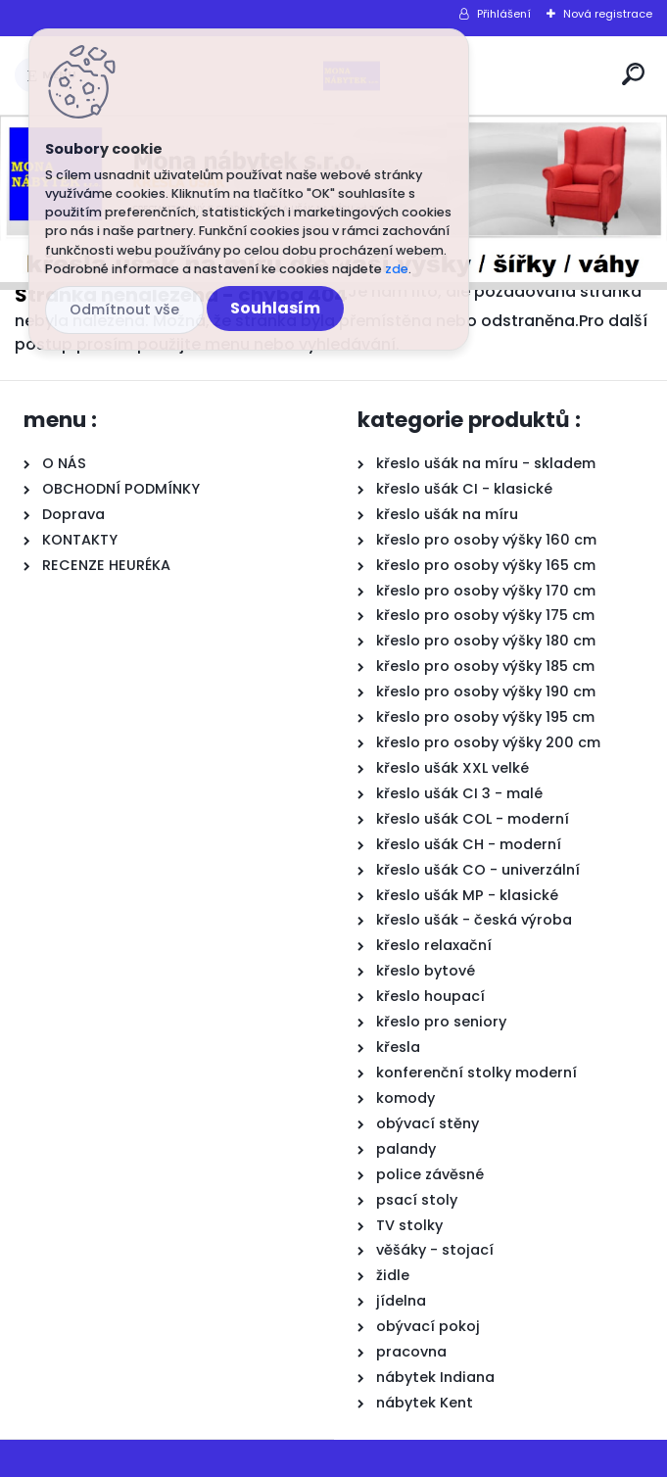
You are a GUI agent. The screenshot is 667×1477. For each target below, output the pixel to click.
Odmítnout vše (124, 309)
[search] (633, 74)
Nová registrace (607, 14)
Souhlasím (275, 308)
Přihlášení (504, 14)
